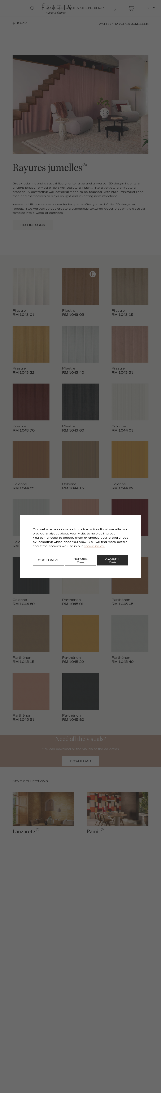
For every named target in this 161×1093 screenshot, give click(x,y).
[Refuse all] (80, 560)
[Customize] (48, 560)
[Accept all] (112, 560)
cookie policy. (94, 546)
